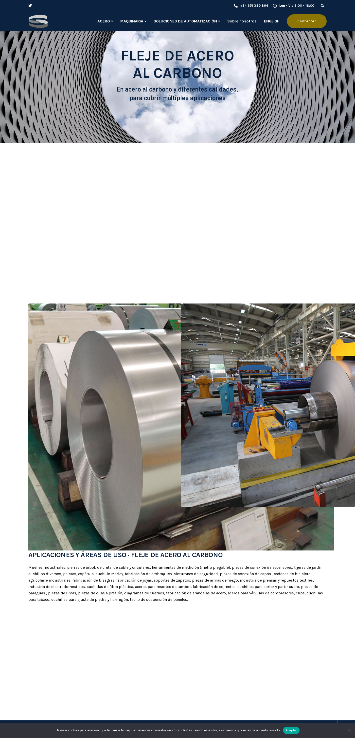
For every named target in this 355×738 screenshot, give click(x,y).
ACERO (103, 21)
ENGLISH (272, 21)
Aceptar (291, 730)
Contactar (307, 21)
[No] (348, 730)
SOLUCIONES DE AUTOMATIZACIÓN (185, 21)
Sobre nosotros (242, 21)
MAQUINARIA (131, 21)
